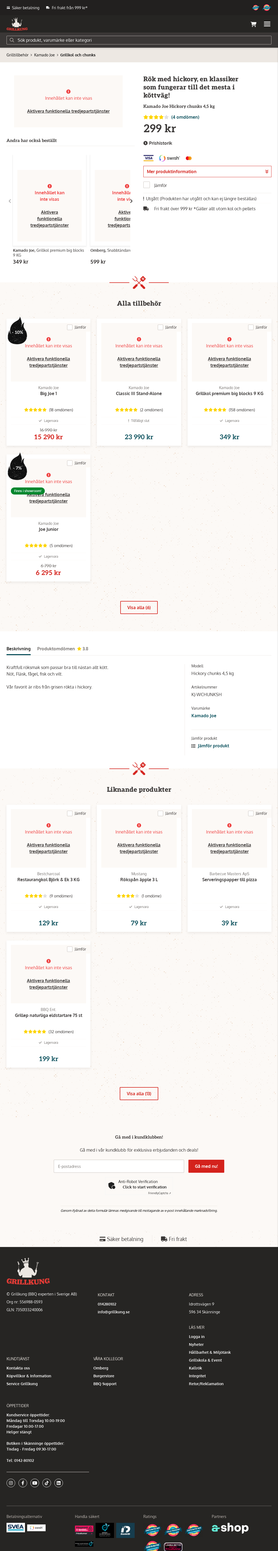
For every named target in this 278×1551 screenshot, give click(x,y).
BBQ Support (104, 1383)
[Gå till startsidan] (17, 24)
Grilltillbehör (18, 55)
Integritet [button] (197, 1376)
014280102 (107, 1304)
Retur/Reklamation (206, 1383)
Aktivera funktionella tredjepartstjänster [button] (68, 111)
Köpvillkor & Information (29, 1376)
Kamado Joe (44, 55)
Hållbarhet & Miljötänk (210, 1352)
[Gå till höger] (131, 201)
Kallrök (195, 1368)
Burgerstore (103, 1376)
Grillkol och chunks (78, 55)
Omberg (100, 1368)
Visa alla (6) (139, 607)
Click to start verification (145, 1187)
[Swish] (36, 1527)
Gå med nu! (206, 1166)
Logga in (197, 1336)
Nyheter (196, 1344)
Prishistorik (157, 143)
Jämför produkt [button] (210, 745)
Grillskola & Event (205, 1360)
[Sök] (139, 40)
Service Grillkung (22, 1383)
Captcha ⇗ (159, 1193)
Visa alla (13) (139, 1093)
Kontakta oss (18, 1368)
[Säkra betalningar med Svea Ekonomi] (16, 1527)
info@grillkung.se (114, 1312)
